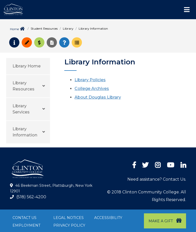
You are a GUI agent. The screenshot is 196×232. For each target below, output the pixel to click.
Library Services (21, 108)
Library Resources (23, 85)
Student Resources (44, 28)
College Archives (92, 88)
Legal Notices (68, 217)
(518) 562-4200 (31, 196)
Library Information (25, 131)
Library (68, 28)
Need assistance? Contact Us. (156, 179)
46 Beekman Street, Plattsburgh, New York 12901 (51, 188)
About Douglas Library (98, 97)
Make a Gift (165, 220)
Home (14, 29)
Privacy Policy (69, 225)
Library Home (27, 66)
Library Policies (90, 79)
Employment (26, 225)
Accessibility (108, 217)
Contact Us (24, 217)
